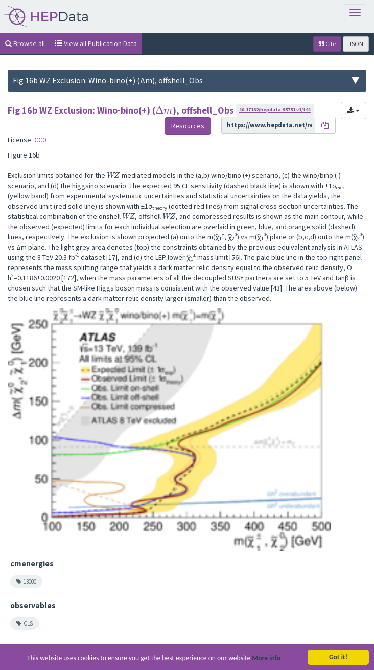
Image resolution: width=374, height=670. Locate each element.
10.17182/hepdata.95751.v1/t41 (275, 109)
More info (266, 659)
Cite (327, 44)
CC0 (40, 139)
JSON (355, 44)
